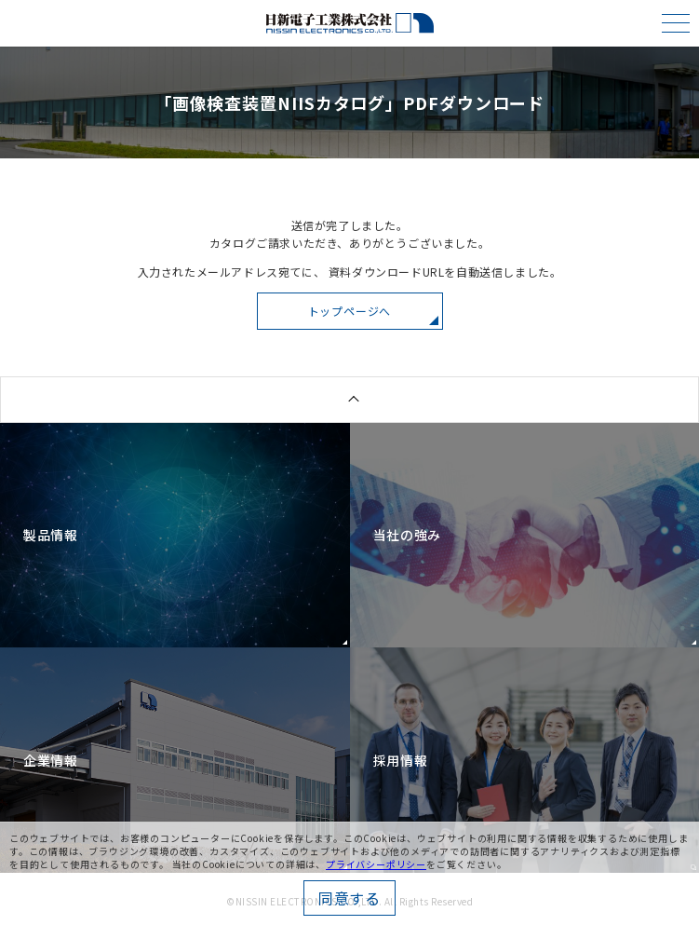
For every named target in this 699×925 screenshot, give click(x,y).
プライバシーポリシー (376, 864)
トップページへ (350, 311)
